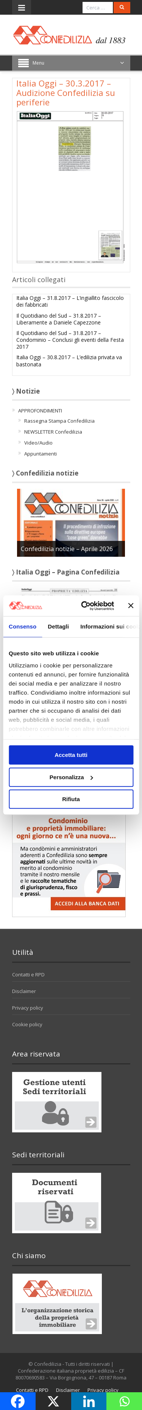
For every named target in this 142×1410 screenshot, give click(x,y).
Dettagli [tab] (58, 626)
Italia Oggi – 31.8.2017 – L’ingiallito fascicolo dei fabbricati (70, 301)
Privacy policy (27, 1007)
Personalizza (71, 777)
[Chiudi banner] (130, 605)
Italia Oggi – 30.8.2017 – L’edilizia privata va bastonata (69, 361)
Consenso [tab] (22, 626)
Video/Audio (38, 442)
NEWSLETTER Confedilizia (53, 431)
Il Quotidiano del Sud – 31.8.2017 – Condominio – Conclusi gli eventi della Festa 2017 (70, 339)
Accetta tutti (71, 755)
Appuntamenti (40, 453)
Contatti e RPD (28, 974)
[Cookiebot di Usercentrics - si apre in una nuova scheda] (84, 606)
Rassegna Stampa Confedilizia (59, 420)
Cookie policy (27, 1024)
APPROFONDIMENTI (40, 410)
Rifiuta (71, 799)
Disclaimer (24, 991)
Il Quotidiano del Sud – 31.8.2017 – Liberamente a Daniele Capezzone (58, 319)
